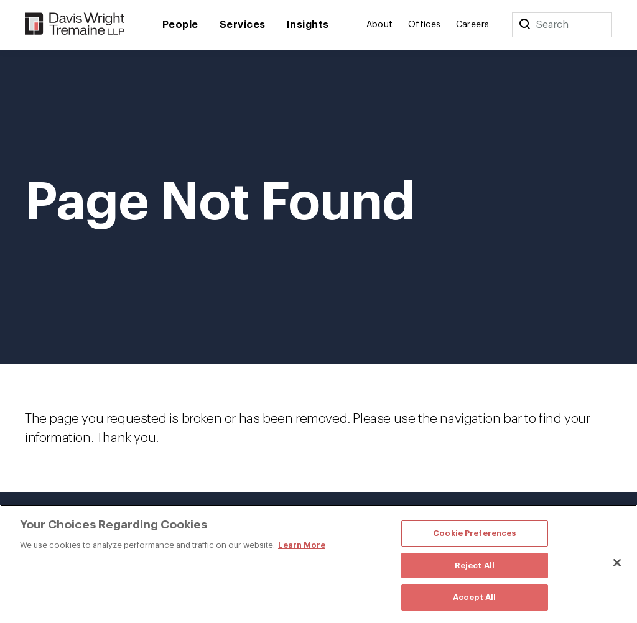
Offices (424, 25)
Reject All (475, 565)
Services (243, 25)
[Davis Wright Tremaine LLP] (75, 24)
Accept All (474, 597)
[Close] (617, 562)
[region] (318, 564)
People (180, 25)
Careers (473, 25)
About (379, 25)
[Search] (524, 25)
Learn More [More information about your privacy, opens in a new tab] (301, 545)
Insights (308, 25)
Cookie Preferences (474, 533)
